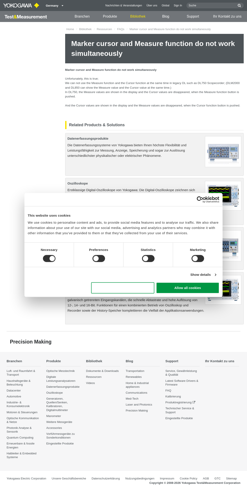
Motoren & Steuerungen (22, 412)
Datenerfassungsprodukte (88, 138)
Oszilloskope (78, 183)
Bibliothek (138, 16)
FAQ (168, 390)
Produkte (110, 16)
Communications (136, 392)
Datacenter (14, 390)
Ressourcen (104, 29)
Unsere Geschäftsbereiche (69, 478)
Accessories (54, 428)
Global (165, 5)
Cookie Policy (188, 478)
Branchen (82, 16)
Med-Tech (132, 398)
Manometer (53, 416)
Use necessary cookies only (123, 288)
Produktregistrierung (178, 402)
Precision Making (137, 410)
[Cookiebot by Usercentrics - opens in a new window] (200, 199)
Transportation (135, 371)
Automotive (14, 396)
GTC (217, 478)
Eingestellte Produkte (60, 443)
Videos (90, 383)
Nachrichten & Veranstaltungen (123, 5)
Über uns (151, 5)
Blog (165, 16)
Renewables (134, 377)
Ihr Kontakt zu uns (227, 16)
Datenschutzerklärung (106, 478)
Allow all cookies (187, 288)
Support (193, 16)
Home (70, 29)
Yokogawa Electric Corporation (26, 478)
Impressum (167, 478)
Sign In (178, 5)
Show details (200, 274)
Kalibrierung (173, 396)
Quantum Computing (20, 437)
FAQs (120, 29)
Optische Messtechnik (60, 371)
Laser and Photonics (139, 404)
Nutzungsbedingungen (139, 478)
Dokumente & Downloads (102, 371)
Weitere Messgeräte (59, 422)
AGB (206, 478)
